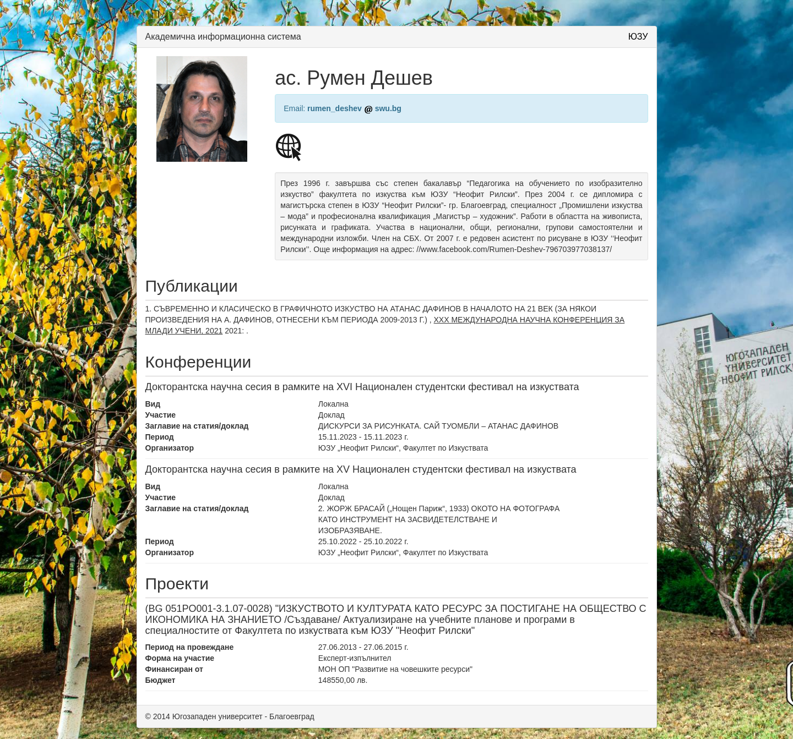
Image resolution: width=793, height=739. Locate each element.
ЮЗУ (638, 36)
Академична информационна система (223, 36)
